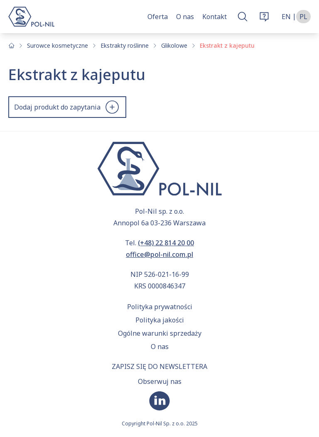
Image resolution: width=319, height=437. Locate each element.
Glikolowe (174, 45)
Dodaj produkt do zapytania (67, 107)
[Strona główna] (11, 45)
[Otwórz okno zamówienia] (264, 16)
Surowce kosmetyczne (57, 45)
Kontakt (214, 16)
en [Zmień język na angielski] (286, 16)
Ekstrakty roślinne (125, 45)
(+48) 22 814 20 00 (166, 242)
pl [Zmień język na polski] (303, 16)
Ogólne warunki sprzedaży (159, 333)
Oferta (157, 16)
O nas (185, 16)
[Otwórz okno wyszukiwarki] (242, 16)
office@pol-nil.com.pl (159, 254)
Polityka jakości (159, 320)
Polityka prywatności (159, 306)
